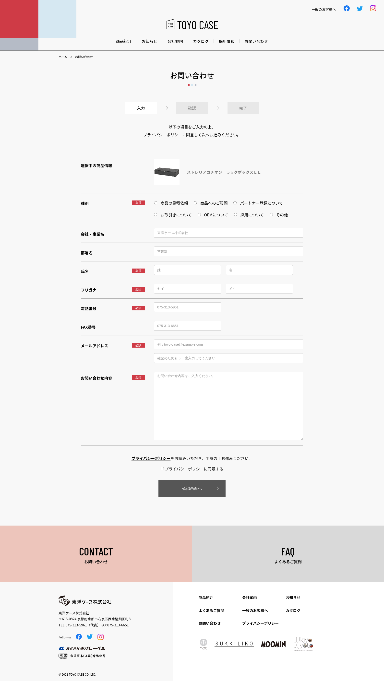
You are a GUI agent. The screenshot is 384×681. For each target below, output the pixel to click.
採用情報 (226, 41)
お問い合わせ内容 (96, 378)
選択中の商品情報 (96, 165)
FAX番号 (88, 327)
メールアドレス (94, 346)
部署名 (87, 253)
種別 (85, 203)
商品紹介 (124, 41)
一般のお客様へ (255, 610)
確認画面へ (192, 488)
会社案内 (175, 41)
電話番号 (88, 308)
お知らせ (149, 41)
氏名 (85, 271)
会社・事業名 (92, 234)
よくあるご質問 (211, 610)
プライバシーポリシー (260, 623)
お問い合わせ (256, 41)
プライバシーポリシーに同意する (192, 469)
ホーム (63, 57)
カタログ (201, 41)
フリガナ (88, 290)
